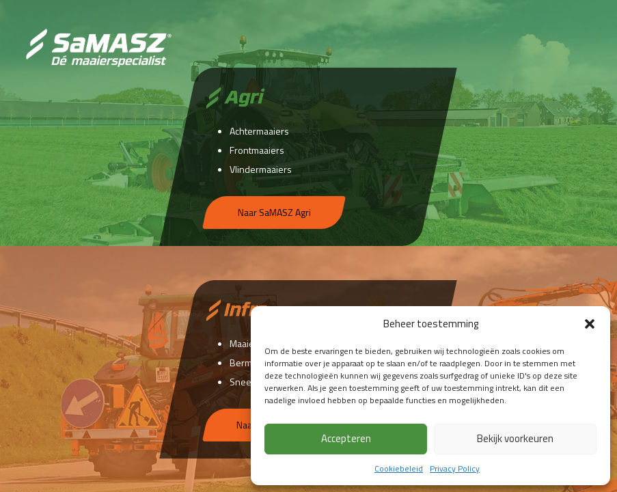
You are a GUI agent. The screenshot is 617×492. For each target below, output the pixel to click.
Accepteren (346, 438)
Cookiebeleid (398, 468)
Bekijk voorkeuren (515, 438)
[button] (590, 324)
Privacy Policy (455, 468)
